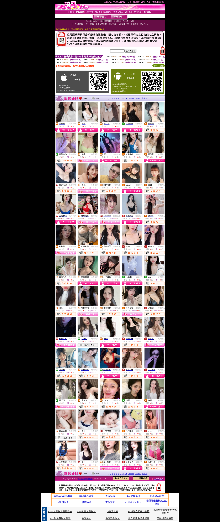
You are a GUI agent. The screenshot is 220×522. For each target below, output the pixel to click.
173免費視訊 (133, 496)
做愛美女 (86, 518)
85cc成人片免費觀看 (85, 479)
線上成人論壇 (86, 496)
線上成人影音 (157, 496)
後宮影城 (110, 496)
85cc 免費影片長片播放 (60, 511)
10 (126, 98)
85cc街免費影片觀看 (60, 518)
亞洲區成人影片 (133, 502)
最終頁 (144, 98)
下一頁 (131, 98)
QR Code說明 (158, 66)
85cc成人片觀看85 (63, 496)
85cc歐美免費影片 (86, 511)
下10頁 (138, 98)
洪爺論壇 (86, 502)
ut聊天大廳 (112, 511)
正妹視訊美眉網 (165, 518)
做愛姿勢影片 (113, 518)
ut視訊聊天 (63, 502)
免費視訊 (72, 124)
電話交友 (110, 502)
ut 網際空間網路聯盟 (138, 511)
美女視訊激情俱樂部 (138, 518)
